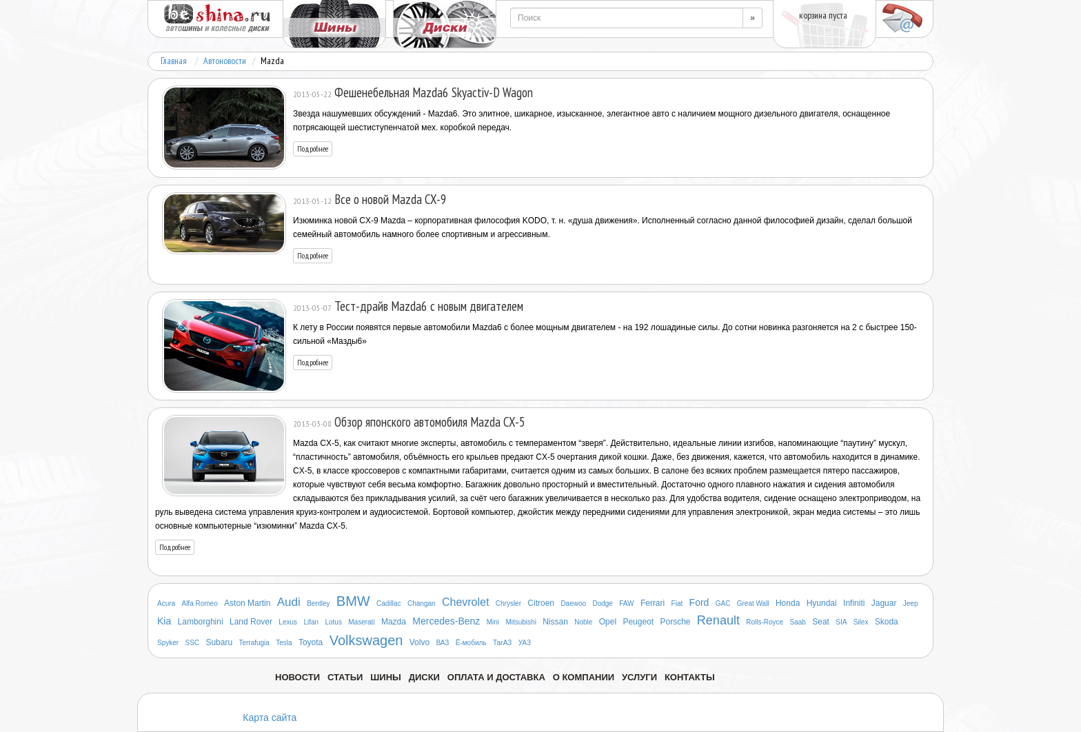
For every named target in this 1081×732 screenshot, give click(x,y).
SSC (192, 643)
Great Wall (753, 603)
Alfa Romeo (199, 603)
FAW (626, 603)
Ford (699, 602)
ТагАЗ (502, 643)
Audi (289, 602)
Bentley (318, 603)
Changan (421, 603)
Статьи (345, 677)
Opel (607, 622)
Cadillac (388, 603)
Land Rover (251, 622)
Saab (798, 622)
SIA (841, 622)
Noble (583, 622)
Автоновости (224, 60)
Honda (788, 603)
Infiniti (854, 603)
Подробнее (312, 148)
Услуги (639, 677)
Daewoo (573, 603)
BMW (353, 601)
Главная (174, 60)
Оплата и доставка (496, 677)
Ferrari (652, 603)
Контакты (690, 677)
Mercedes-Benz (446, 621)
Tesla (284, 643)
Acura (166, 603)
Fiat (677, 603)
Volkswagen (366, 640)
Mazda (393, 622)
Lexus (288, 622)
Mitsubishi (520, 622)
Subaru (218, 642)
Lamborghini (200, 622)
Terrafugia (254, 643)
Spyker (168, 643)
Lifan (311, 622)
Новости (297, 677)
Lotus (333, 622)
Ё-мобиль (471, 643)
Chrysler (508, 603)
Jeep (910, 603)
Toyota (311, 642)
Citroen (540, 603)
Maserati (361, 622)
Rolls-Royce (764, 622)
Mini (493, 622)
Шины (385, 677)
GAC (723, 603)
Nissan (555, 622)
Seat (820, 622)
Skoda (886, 622)
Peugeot (638, 622)
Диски (424, 677)
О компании (583, 677)
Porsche (675, 622)
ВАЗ (442, 643)
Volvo (420, 642)
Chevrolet (465, 602)
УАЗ (524, 643)
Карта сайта (269, 717)
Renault (718, 620)
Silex (861, 622)
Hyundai (822, 603)
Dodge (602, 603)
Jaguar (884, 603)
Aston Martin (247, 603)
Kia (164, 621)
